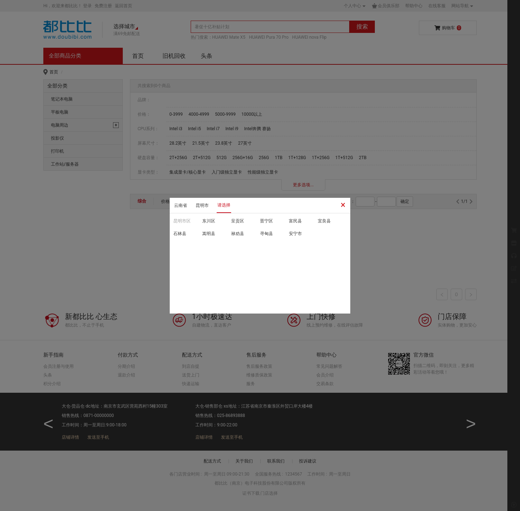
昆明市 (202, 205)
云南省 (180, 205)
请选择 (223, 205)
